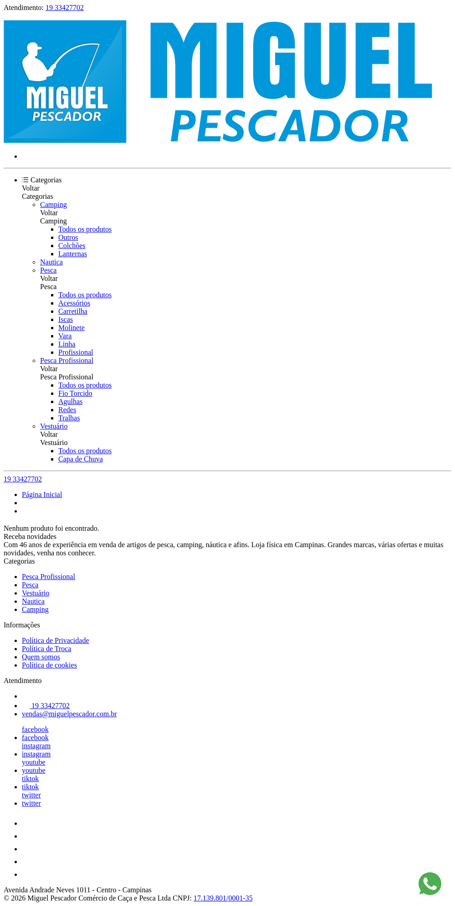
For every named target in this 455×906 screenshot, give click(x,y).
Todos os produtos (85, 229)
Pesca (48, 270)
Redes (67, 410)
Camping (53, 204)
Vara (65, 336)
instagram (36, 746)
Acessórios (74, 303)
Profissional (75, 352)
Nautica (51, 262)
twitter (31, 795)
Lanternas (72, 254)
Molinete (71, 327)
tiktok (30, 778)
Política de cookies (49, 665)
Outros (68, 237)
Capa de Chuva (80, 459)
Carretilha (72, 311)
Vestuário (53, 426)
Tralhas (69, 418)
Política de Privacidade (55, 640)
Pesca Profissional (66, 360)
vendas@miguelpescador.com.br (69, 714)
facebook (35, 729)
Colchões (72, 245)
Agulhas (70, 401)
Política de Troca (46, 648)
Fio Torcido (75, 393)
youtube (34, 762)
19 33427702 (65, 7)
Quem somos (41, 657)
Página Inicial (42, 494)
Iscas (65, 319)
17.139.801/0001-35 (223, 898)
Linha (66, 344)
